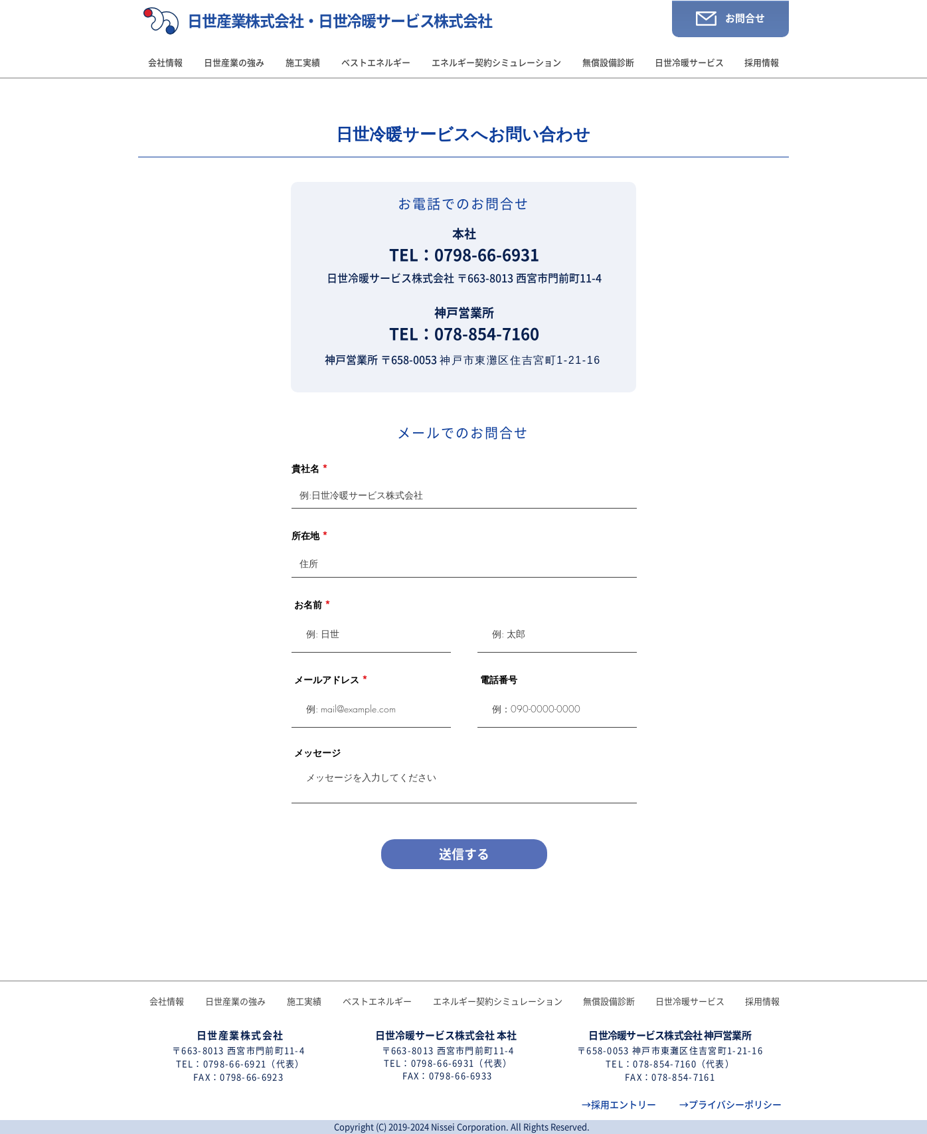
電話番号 (498, 680)
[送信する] (464, 854)
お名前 (308, 604)
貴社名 (305, 468)
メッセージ (317, 753)
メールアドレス (326, 680)
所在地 (305, 535)
